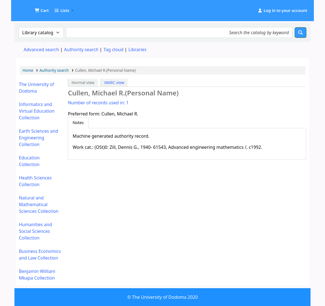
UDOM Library (29, 7)
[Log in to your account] (282, 10)
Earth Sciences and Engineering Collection (38, 137)
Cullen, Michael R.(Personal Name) (105, 70)
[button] (41, 10)
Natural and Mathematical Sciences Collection (38, 204)
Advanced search (41, 49)
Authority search (81, 49)
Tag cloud (113, 49)
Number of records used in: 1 (98, 103)
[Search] (300, 32)
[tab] (78, 122)
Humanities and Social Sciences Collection (35, 231)
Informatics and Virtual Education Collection (36, 111)
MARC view (114, 82)
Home (28, 70)
